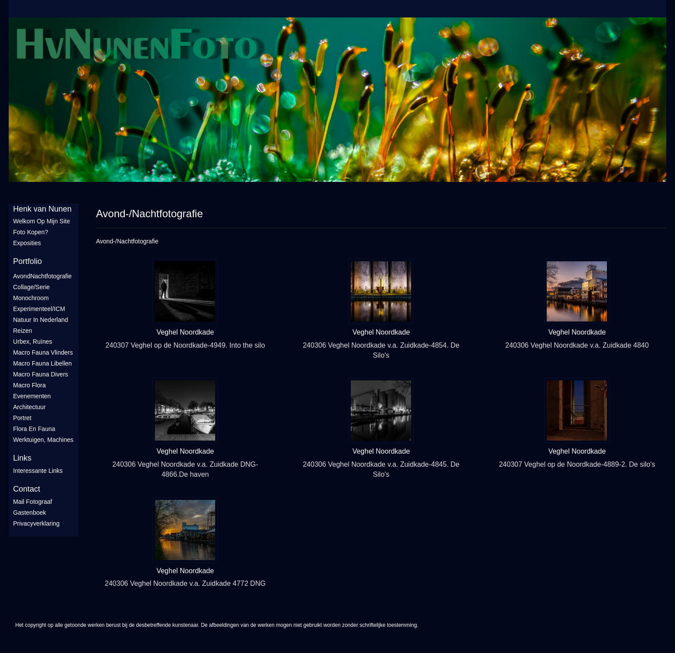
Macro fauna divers (40, 374)
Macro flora (29, 385)
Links (22, 458)
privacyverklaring (36, 523)
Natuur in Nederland (40, 319)
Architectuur (29, 406)
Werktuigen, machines (43, 439)
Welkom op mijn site (41, 221)
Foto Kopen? (30, 232)
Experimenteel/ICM (39, 308)
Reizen (22, 330)
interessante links (38, 470)
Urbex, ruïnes (32, 341)
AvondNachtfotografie (42, 276)
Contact (26, 489)
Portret (22, 417)
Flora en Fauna (34, 428)
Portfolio (27, 261)
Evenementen (32, 396)
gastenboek (29, 512)
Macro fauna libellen (42, 363)
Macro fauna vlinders (43, 352)
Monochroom (31, 297)
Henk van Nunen (42, 209)
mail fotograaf (32, 501)
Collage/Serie (31, 287)
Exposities (27, 242)
